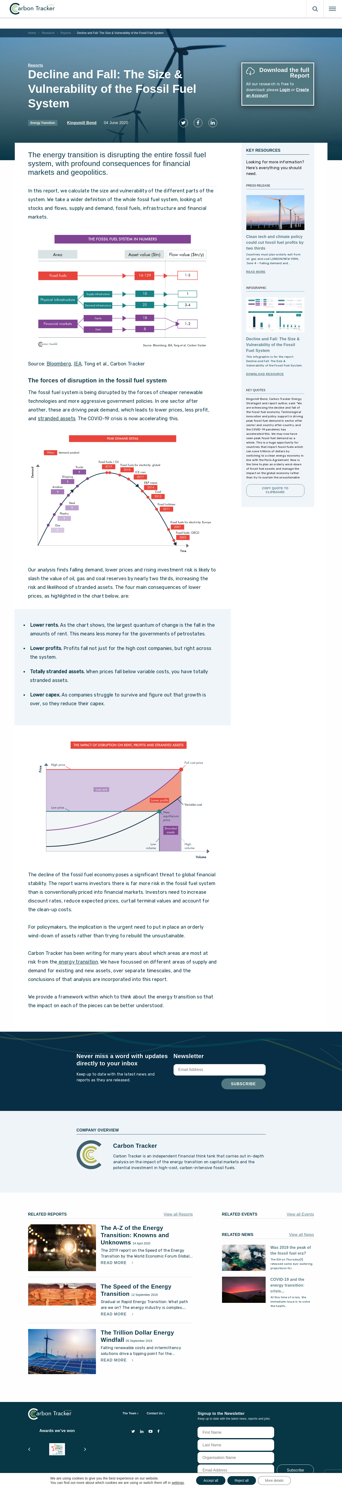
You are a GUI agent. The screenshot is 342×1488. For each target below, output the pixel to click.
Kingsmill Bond (82, 123)
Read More (256, 269)
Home (32, 33)
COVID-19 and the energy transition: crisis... (287, 1282)
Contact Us (155, 1410)
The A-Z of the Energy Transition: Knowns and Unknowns (135, 1232)
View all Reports (178, 1211)
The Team (129, 1410)
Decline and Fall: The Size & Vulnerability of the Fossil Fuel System (273, 342)
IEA (77, 361)
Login (285, 89)
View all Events (300, 1211)
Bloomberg (59, 361)
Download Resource (265, 371)
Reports (66, 33)
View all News (301, 1232)
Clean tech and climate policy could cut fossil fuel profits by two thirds (275, 239)
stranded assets (57, 415)
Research (48, 33)
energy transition (77, 959)
